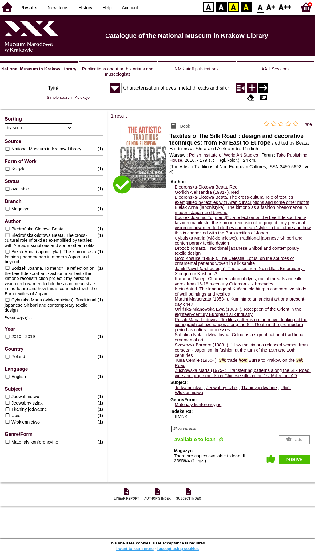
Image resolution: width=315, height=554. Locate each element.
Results (30, 7)
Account (130, 7)
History (85, 7)
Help (107, 7)
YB (233, 7)
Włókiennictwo (189, 392)
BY (246, 7)
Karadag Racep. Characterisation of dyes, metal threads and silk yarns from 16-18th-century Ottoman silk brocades (238, 281)
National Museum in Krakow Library (39, 68)
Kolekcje (82, 97)
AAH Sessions (275, 68)
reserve (294, 459)
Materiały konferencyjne (198, 404)
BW (221, 7)
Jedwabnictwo (188, 387)
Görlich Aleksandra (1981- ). (208, 192)
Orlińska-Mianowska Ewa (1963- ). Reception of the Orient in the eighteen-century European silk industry (238, 312)
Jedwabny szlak (222, 387)
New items (58, 7)
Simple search (59, 97)
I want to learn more (135, 548)
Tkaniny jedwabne (259, 387)
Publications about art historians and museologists (118, 71)
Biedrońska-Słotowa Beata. (207, 187)
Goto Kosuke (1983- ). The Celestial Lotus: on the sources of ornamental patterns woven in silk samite (234, 261)
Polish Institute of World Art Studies (223, 155)
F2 (285, 7)
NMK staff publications (197, 68)
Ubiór (286, 387)
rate (308, 124)
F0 (260, 7)
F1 (271, 7)
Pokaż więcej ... (18, 317)
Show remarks (184, 428)
